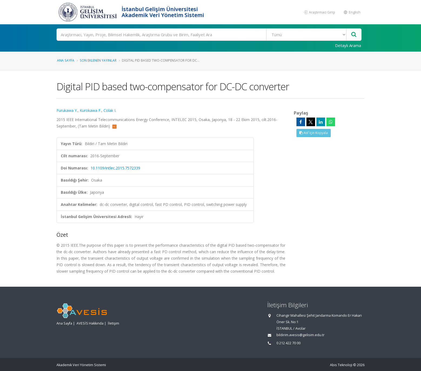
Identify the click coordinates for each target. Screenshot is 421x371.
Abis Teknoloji (341, 365)
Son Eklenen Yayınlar (98, 60)
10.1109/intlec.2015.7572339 (115, 168)
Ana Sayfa (65, 60)
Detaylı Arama (348, 45)
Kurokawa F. (90, 110)
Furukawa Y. (67, 110)
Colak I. (109, 110)
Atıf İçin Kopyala (313, 133)
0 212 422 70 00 (288, 343)
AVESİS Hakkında (89, 323)
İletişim (113, 323)
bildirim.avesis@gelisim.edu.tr (300, 335)
